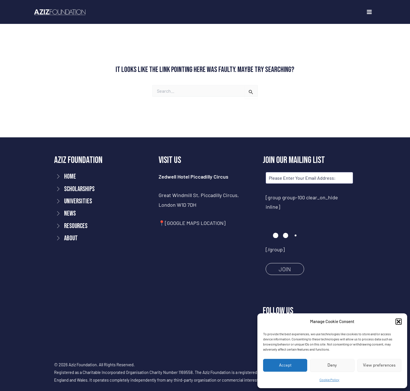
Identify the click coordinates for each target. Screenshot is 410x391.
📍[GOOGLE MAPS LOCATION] (192, 223)
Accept (285, 365)
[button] (398, 321)
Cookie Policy (329, 380)
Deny (332, 365)
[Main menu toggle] (369, 12)
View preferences (379, 365)
